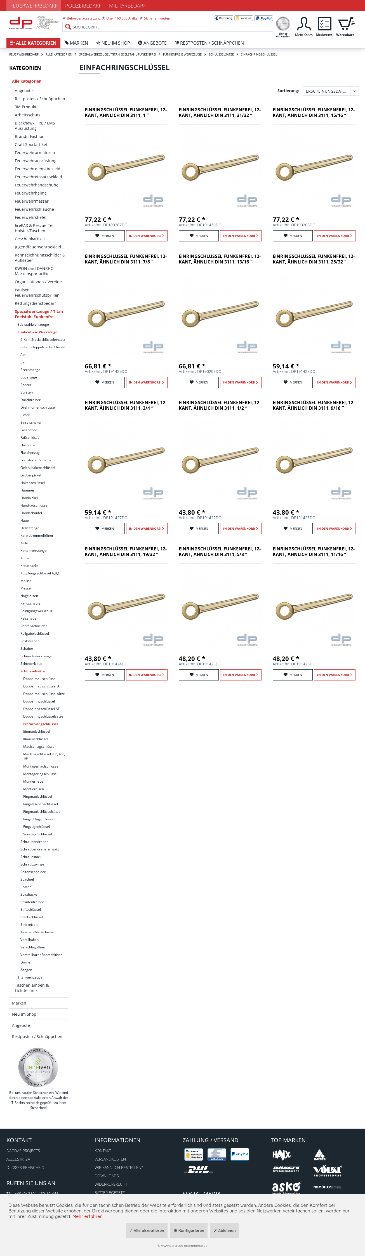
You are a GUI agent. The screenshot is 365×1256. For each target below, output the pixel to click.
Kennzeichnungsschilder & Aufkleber (40, 257)
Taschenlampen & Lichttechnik (32, 987)
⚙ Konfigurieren (189, 1230)
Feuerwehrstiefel (30, 217)
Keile (24, 543)
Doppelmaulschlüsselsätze (44, 693)
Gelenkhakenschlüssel (37, 467)
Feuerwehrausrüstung (35, 160)
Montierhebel (33, 781)
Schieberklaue (31, 663)
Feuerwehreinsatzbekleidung (41, 176)
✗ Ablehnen (225, 1230)
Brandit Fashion (29, 136)
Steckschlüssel (31, 917)
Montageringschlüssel (40, 773)
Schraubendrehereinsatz (39, 849)
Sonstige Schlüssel (37, 834)
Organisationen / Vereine (38, 281)
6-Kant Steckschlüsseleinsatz (42, 339)
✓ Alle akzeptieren (146, 1230)
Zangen (26, 969)
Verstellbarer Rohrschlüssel (41, 954)
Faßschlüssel (30, 437)
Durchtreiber (30, 399)
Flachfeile (27, 445)
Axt (22, 354)
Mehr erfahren (87, 1216)
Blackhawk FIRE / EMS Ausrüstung (35, 125)
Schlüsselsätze (32, 671)
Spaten (25, 887)
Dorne (25, 962)
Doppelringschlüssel (39, 701)
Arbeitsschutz (28, 115)
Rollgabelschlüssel (34, 633)
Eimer (25, 415)
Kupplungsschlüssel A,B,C (40, 573)
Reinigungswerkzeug (36, 610)
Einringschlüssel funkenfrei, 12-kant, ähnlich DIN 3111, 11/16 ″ (314, 551)
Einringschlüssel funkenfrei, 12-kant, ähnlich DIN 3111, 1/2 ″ (220, 405)
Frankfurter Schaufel (36, 460)
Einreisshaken (31, 422)
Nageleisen (29, 595)
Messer (26, 588)
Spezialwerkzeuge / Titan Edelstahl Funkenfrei (39, 314)
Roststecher (29, 641)
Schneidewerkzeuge (36, 656)
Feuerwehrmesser (32, 201)
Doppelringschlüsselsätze (43, 716)
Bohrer (25, 384)
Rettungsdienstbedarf (35, 303)
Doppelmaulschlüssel (39, 678)
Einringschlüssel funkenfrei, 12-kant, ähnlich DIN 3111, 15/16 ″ (314, 112)
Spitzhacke (28, 894)
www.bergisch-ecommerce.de (184, 1245)
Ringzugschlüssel (36, 826)
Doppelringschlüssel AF (41, 708)
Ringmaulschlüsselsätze (41, 811)
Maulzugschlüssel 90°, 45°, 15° (44, 756)
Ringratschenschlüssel (40, 804)
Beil (23, 362)
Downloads (107, 1175)
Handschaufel (31, 512)
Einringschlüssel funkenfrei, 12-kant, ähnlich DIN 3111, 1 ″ (126, 112)
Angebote (24, 90)
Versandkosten (110, 1159)
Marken (19, 1003)
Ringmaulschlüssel (37, 796)
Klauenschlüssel (35, 739)
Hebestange (29, 528)
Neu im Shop (24, 1014)
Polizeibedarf (83, 5)
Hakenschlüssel (32, 482)
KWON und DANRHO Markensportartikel (34, 271)
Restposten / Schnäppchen (40, 98)
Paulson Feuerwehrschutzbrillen (37, 292)
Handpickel (29, 497)
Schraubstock (30, 856)
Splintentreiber (32, 902)
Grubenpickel (30, 475)
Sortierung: (288, 90)
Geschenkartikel (30, 238)
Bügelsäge (28, 377)
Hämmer (27, 490)
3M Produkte (27, 106)
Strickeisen (28, 924)
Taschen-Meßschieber (37, 932)
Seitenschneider (33, 871)
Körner (25, 558)
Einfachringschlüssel (40, 724)
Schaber (26, 648)
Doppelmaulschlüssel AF (42, 686)
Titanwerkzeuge (30, 977)
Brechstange (30, 369)
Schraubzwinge (32, 864)
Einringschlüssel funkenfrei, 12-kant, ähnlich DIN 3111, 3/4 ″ (126, 405)
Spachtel (27, 879)
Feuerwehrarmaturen (35, 152)
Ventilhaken (29, 939)
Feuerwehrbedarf (33, 5)
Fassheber (28, 430)
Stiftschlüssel (30, 909)
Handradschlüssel (34, 505)
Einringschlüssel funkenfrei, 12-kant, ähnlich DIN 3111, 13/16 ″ (220, 259)
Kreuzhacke (29, 565)
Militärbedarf (127, 5)
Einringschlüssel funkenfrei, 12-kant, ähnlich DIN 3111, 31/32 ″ (220, 112)
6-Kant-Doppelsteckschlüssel (42, 347)
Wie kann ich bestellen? (119, 1167)
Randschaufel (30, 603)
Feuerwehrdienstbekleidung (41, 168)
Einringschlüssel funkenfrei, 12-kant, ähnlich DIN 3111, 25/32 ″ (314, 259)
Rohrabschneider (33, 626)
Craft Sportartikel (31, 144)
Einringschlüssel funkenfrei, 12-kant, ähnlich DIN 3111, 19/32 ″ (126, 551)
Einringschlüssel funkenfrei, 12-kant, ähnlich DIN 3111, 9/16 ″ (314, 405)
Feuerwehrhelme (31, 193)
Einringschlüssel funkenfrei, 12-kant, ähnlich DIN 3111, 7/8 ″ (126, 259)
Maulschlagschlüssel (39, 746)
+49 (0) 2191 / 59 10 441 (36, 1193)
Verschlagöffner (32, 947)
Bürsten (26, 392)
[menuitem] (167, 22)
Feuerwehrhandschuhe (36, 185)
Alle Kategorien (26, 81)
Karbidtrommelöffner (36, 535)
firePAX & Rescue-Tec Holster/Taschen (34, 228)
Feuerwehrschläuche (34, 209)
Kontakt (103, 1150)
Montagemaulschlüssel (41, 766)
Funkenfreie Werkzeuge (37, 332)
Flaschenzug (30, 452)
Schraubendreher (34, 841)
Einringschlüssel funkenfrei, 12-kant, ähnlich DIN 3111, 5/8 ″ (220, 551)
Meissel (26, 580)
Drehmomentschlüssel (38, 407)
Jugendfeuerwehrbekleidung (41, 247)
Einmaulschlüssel (36, 731)
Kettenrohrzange (33, 550)
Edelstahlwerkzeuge (33, 324)
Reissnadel (28, 618)
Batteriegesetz (110, 1192)
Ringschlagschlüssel (38, 819)
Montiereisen (33, 789)
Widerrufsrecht (111, 1184)
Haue (24, 520)
